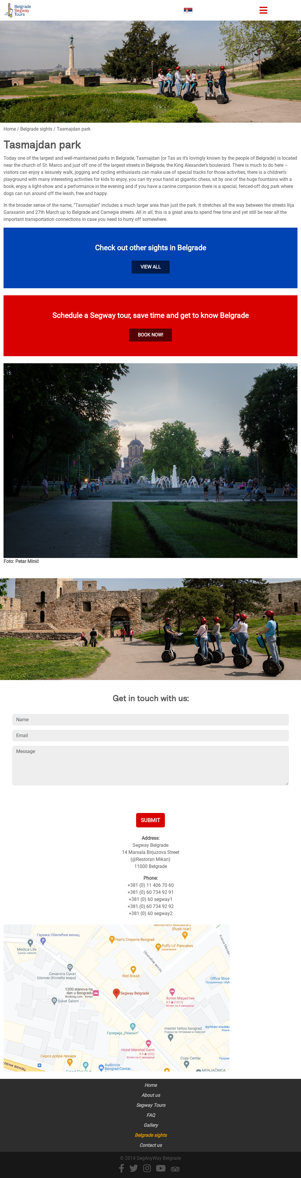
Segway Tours (150, 1105)
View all (151, 267)
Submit (150, 820)
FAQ (150, 1115)
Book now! (150, 335)
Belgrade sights (151, 1135)
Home (150, 1085)
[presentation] (57, 801)
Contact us (150, 1145)
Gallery (150, 1125)
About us (150, 1095)
